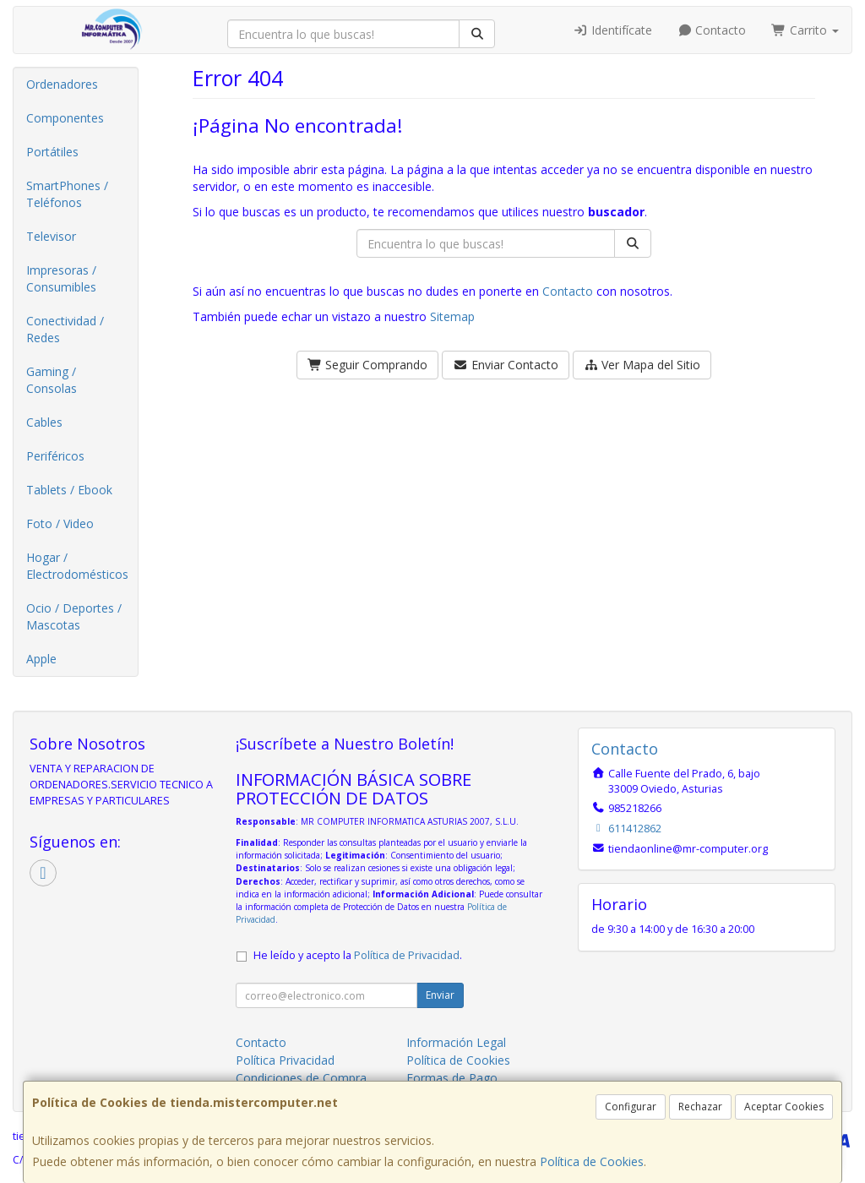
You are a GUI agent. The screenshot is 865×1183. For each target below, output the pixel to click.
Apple (41, 659)
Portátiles (52, 152)
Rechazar (700, 1106)
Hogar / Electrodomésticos (77, 565)
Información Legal (456, 1042)
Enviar (440, 995)
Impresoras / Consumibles (61, 278)
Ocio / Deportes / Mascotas (74, 616)
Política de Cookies (592, 1161)
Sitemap (452, 316)
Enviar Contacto (505, 365)
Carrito (805, 30)
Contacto (712, 30)
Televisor (51, 236)
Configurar (630, 1106)
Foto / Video (60, 523)
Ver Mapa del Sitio (642, 365)
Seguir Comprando (367, 365)
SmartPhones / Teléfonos (67, 193)
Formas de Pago (452, 1078)
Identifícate (612, 30)
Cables (44, 422)
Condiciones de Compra (301, 1078)
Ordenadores (62, 84)
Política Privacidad (285, 1060)
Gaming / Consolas (51, 379)
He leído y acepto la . (357, 955)
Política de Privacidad (407, 955)
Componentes (65, 118)
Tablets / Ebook (69, 490)
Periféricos (55, 456)
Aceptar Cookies (784, 1106)
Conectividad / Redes (65, 329)
